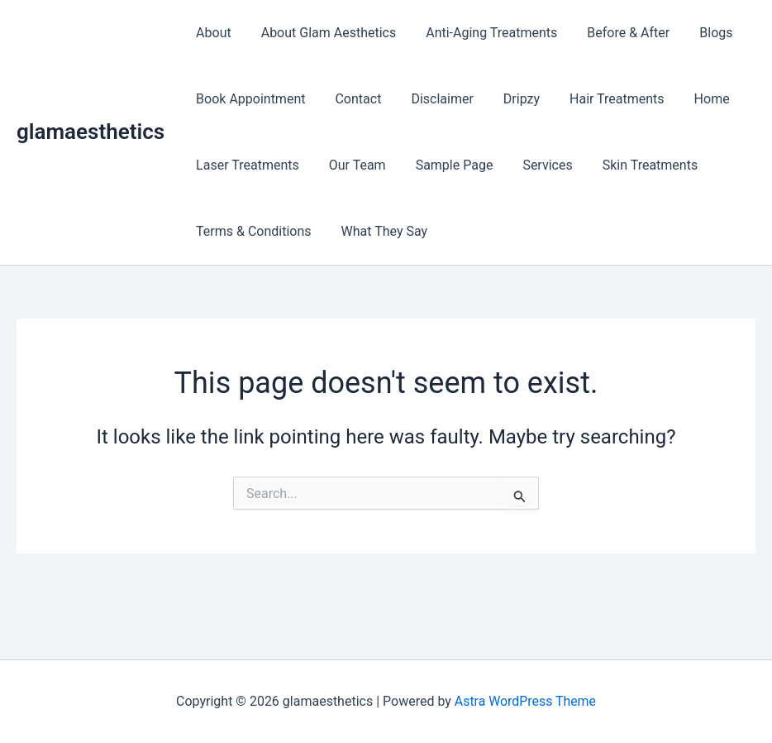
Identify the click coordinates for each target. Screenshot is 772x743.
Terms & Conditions (252, 231)
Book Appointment (248, 99)
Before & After (616, 33)
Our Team (352, 165)
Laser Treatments (246, 165)
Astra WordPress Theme (525, 701)
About (212, 33)
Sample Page (446, 165)
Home (694, 99)
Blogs (700, 33)
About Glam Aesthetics (324, 33)
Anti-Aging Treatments (483, 33)
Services (535, 165)
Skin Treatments (636, 165)
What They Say (379, 231)
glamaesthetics (90, 131)
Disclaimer (434, 99)
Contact (353, 99)
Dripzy (510, 99)
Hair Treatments (602, 99)
